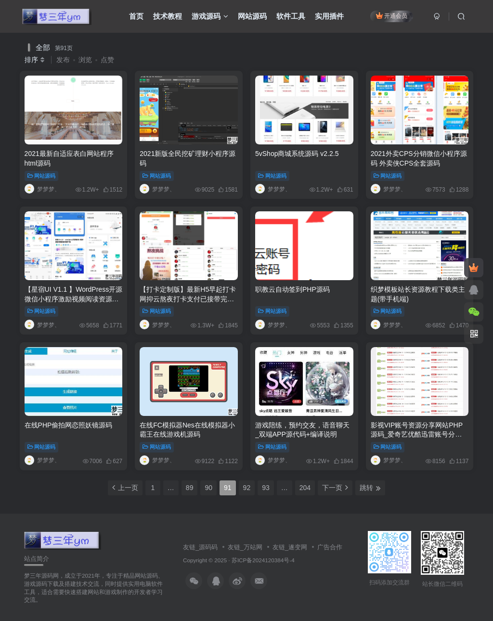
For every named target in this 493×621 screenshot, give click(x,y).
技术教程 (167, 16)
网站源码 (252, 16)
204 (305, 488)
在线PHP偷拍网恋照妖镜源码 (69, 425)
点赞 (107, 60)
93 (266, 488)
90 (208, 488)
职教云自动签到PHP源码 (292, 289)
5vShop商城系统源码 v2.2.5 (297, 153)
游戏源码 (210, 16)
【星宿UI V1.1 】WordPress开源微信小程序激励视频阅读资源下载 (74, 298)
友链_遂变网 (289, 547)
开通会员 (391, 15)
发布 (63, 60)
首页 (136, 16)
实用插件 (329, 16)
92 (247, 488)
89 (190, 488)
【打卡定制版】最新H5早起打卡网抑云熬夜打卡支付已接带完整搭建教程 (188, 298)
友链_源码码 (200, 547)
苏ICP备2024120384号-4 (263, 560)
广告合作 (329, 547)
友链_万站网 (245, 547)
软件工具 (290, 16)
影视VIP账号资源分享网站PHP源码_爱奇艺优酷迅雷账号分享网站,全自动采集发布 (417, 434)
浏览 (85, 60)
